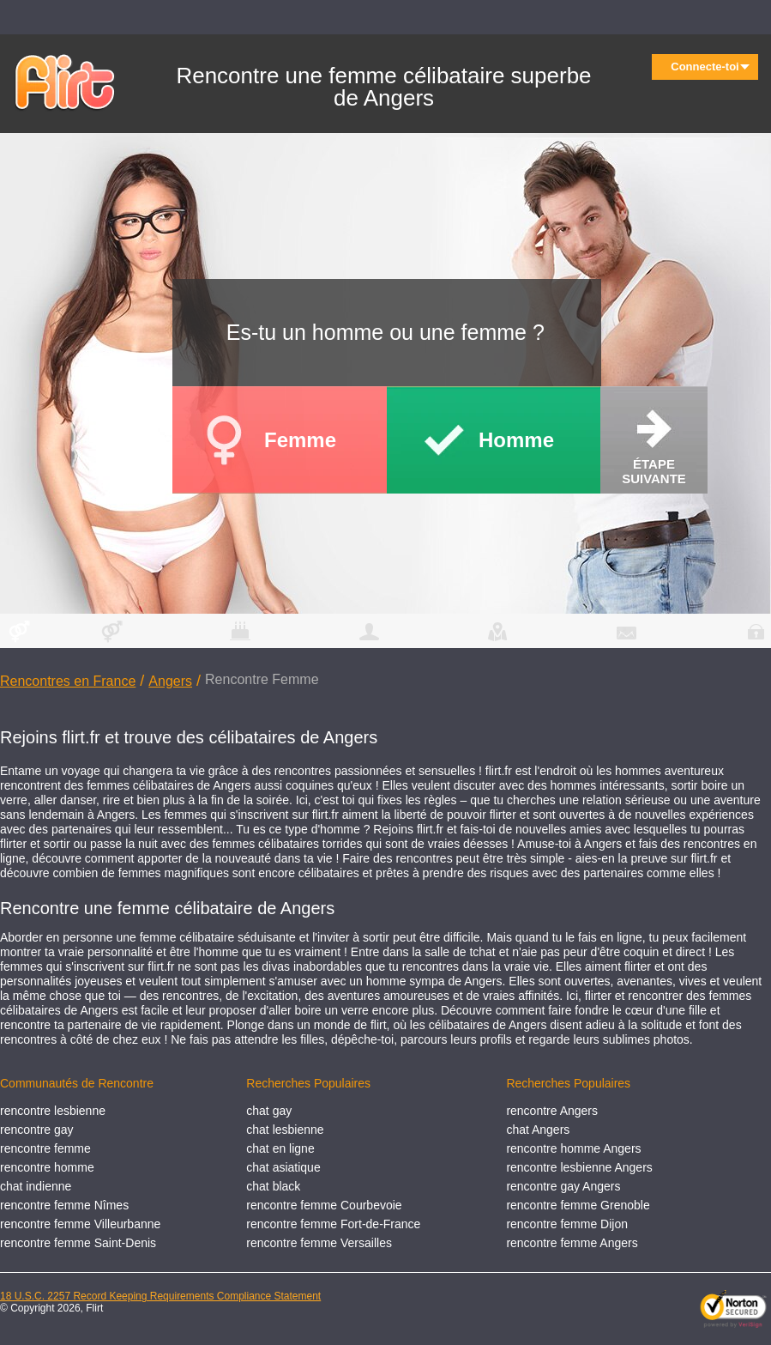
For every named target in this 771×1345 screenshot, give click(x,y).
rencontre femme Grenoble (577, 1205)
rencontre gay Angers (563, 1186)
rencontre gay (37, 1129)
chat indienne (35, 1186)
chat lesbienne (284, 1129)
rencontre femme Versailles (319, 1243)
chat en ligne (280, 1148)
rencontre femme (45, 1148)
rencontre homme (47, 1167)
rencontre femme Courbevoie (323, 1205)
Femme (300, 439)
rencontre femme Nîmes (64, 1205)
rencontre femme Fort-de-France (333, 1224)
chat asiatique (283, 1167)
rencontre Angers (552, 1111)
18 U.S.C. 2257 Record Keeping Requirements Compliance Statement (160, 1296)
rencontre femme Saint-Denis (78, 1243)
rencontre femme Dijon (567, 1224)
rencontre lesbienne (52, 1111)
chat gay (269, 1111)
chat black (273, 1186)
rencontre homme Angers (573, 1148)
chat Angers (537, 1129)
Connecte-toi (710, 66)
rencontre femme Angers (571, 1243)
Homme (516, 439)
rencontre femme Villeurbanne (80, 1224)
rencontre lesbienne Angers (579, 1167)
